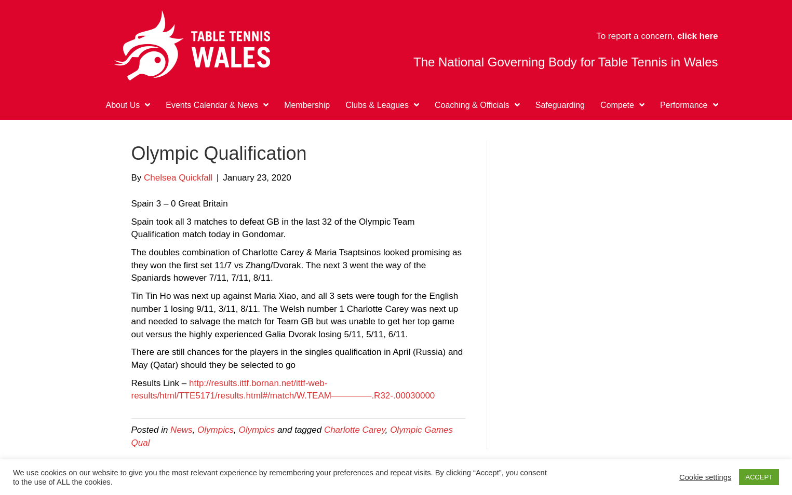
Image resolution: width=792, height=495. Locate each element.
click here (697, 36)
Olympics (215, 430)
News (181, 430)
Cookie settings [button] (705, 477)
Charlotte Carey (354, 430)
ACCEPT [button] (759, 477)
